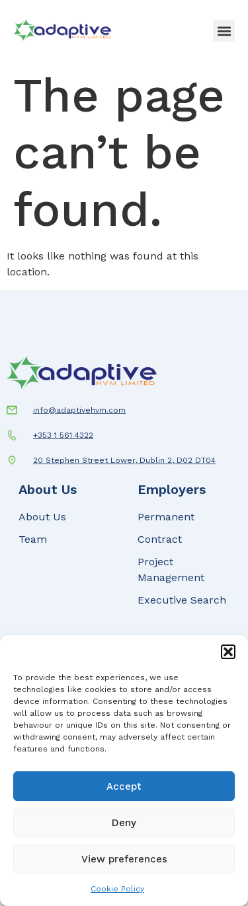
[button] (228, 651)
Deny (124, 823)
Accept (124, 786)
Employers (172, 489)
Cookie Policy (117, 888)
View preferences (124, 859)
